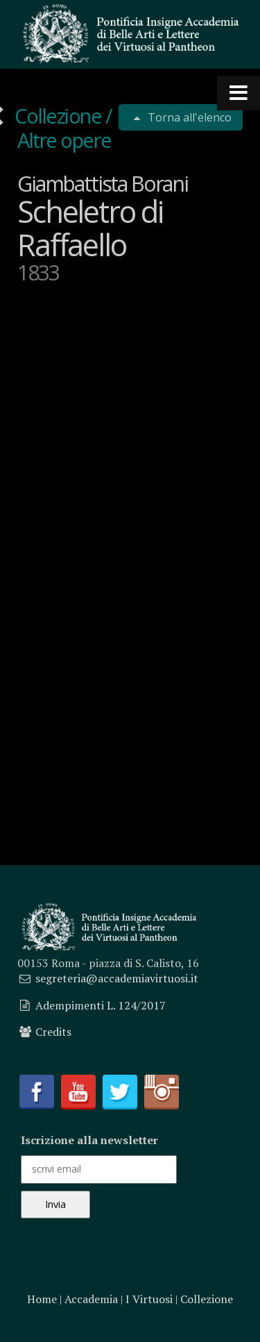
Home (42, 1299)
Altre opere (64, 139)
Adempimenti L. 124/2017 (100, 1005)
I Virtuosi (149, 1299)
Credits (53, 1031)
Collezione (59, 115)
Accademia (91, 1299)
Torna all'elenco (188, 117)
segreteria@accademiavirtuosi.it (116, 978)
